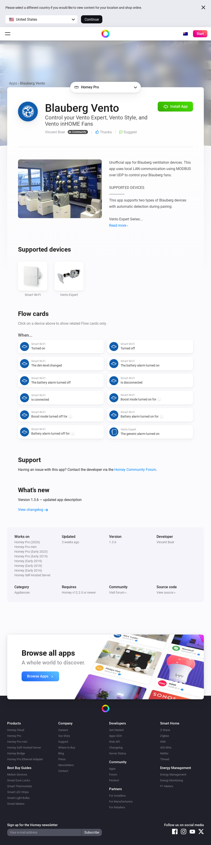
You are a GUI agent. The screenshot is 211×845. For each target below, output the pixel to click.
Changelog (116, 747)
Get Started (116, 730)
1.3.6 (112, 542)
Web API (114, 741)
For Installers (117, 795)
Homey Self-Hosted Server (24, 747)
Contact (63, 771)
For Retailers (117, 807)
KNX (163, 741)
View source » (166, 592)
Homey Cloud (15, 730)
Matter (164, 753)
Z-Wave (165, 730)
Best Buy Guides (19, 768)
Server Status (117, 753)
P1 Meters (166, 786)
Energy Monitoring (171, 780)
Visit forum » (118, 592)
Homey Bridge (16, 753)
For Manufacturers (121, 801)
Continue (92, 19)
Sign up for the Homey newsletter (32, 825)
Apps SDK (115, 736)
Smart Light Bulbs (18, 798)
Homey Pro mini (17, 741)
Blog (61, 753)
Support (63, 741)
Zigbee (164, 736)
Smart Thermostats (19, 786)
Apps (13, 83)
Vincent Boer (165, 542)
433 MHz (165, 747)
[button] (41, 19)
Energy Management (173, 774)
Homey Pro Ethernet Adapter (25, 759)
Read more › (118, 225)
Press (62, 759)
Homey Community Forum (135, 469)
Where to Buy (66, 747)
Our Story (64, 736)
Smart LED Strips (18, 792)
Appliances (22, 592)
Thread (164, 759)
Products (14, 723)
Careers (63, 730)
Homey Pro (14, 736)
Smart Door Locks (18, 780)
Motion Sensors (17, 774)
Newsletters (66, 765)
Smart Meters (16, 803)
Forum (113, 774)
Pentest (114, 780)
